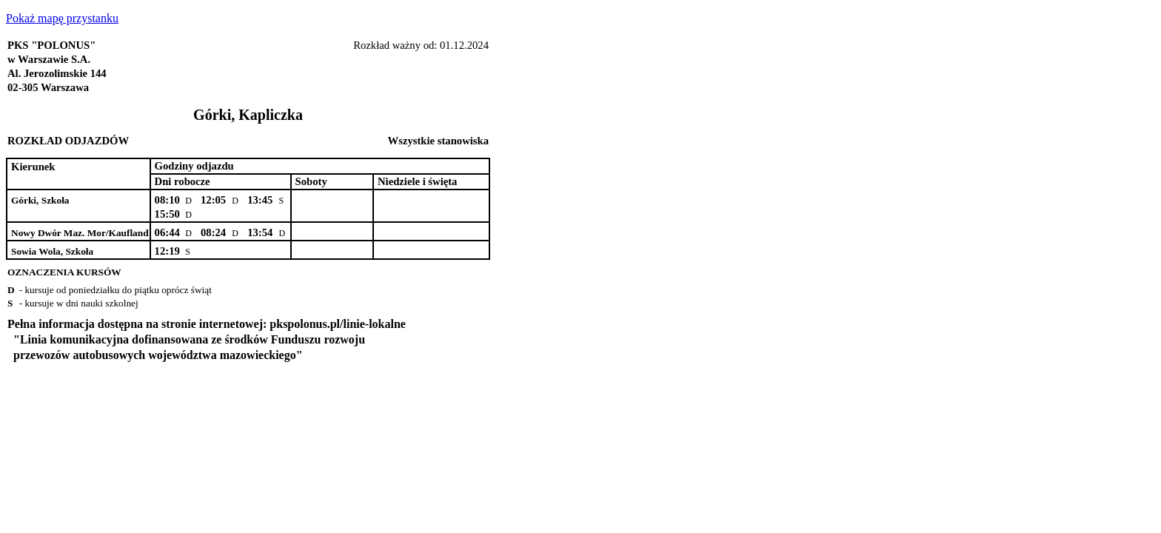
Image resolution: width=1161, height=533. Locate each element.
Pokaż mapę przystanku (62, 18)
